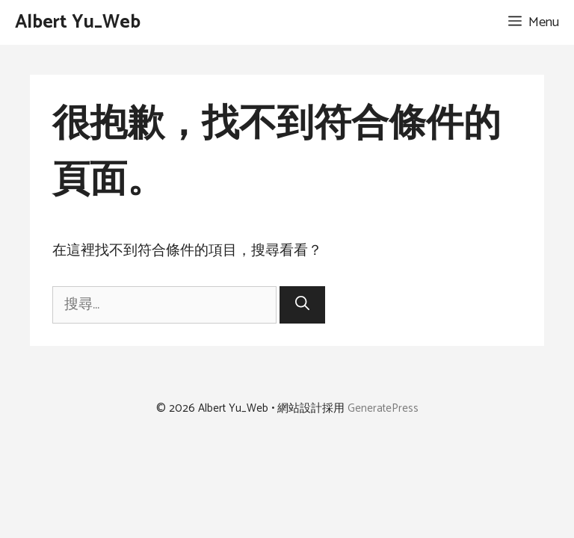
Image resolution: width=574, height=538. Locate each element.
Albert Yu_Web (78, 22)
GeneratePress (383, 408)
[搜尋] (302, 305)
